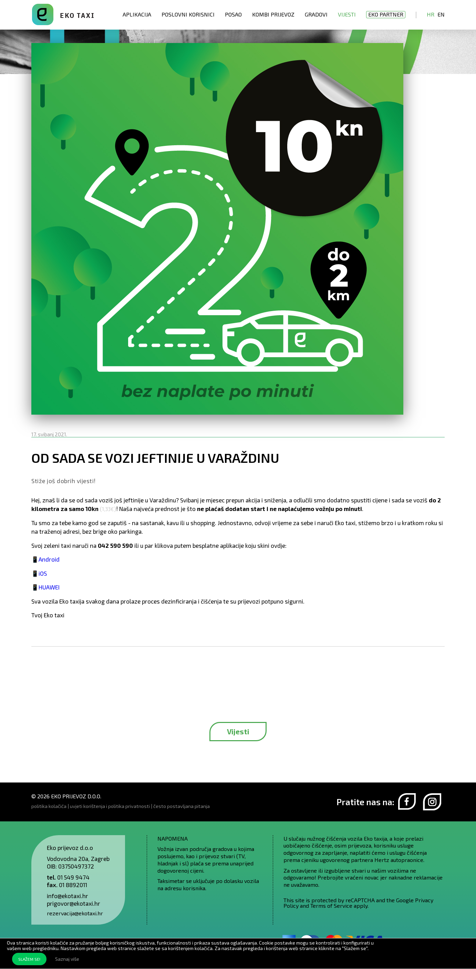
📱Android (45, 559)
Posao (233, 14)
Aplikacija (137, 14)
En (441, 14)
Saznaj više (67, 959)
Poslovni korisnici (188, 14)
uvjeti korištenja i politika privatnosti (110, 806)
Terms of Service (331, 905)
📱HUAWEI (45, 587)
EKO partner (385, 14)
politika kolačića (48, 806)
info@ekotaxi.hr (67, 895)
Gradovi (316, 14)
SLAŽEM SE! (29, 959)
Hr (430, 14)
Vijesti (347, 14)
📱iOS (39, 573)
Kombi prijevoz (273, 14)
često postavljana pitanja (181, 806)
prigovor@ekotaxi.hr (73, 903)
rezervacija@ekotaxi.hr (75, 913)
